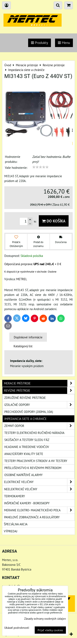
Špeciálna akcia (16, 524)
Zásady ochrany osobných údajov (45, 618)
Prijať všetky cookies (50, 630)
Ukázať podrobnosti (16, 627)
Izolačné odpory (39, 404)
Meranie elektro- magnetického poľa (39, 510)
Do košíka (54, 220)
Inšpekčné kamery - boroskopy (26, 503)
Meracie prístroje (39, 383)
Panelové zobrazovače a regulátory (32, 517)
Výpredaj (10, 531)
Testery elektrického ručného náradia (34, 433)
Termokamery (14, 496)
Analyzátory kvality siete (23, 454)
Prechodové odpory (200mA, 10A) (28, 412)
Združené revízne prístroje (25, 398)
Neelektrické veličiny (39, 489)
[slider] (40, 167)
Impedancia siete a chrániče (25, 419)
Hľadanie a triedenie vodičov (26, 447)
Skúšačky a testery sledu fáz (26, 440)
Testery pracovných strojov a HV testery (35, 461)
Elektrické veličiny (39, 481)
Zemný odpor (39, 425)
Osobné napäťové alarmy (23, 475)
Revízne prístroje (39, 390)
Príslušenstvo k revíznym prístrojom (32, 468)
